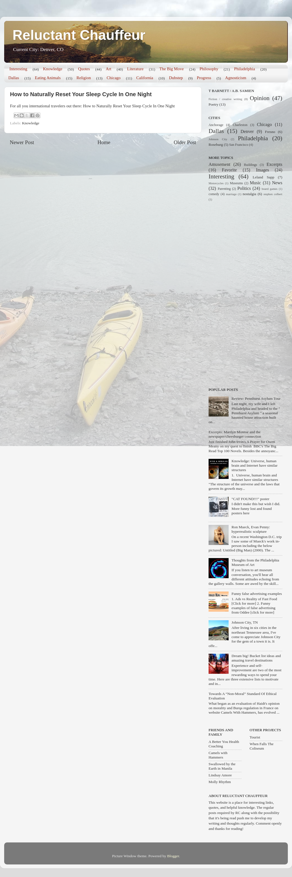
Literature (135, 69)
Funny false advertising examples (256, 594)
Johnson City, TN (244, 622)
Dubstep (176, 78)
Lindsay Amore (220, 775)
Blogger (173, 856)
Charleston (240, 125)
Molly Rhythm (220, 782)
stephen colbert (272, 194)
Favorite (229, 170)
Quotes (84, 69)
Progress (204, 78)
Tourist (255, 737)
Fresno (270, 132)
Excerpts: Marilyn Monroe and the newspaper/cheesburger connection (235, 434)
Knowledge (52, 69)
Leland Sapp (263, 177)
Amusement (219, 164)
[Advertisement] (237, 293)
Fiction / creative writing (225, 99)
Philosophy (208, 69)
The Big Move (171, 69)
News (277, 182)
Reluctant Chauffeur (79, 35)
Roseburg (216, 144)
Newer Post (22, 142)
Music (255, 182)
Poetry (213, 104)
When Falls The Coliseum (262, 746)
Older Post (185, 142)
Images (262, 170)
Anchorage (216, 125)
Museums (236, 183)
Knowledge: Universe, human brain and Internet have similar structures (254, 465)
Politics (244, 188)
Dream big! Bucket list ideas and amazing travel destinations (256, 658)
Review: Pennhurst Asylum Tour (255, 398)
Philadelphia (244, 69)
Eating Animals (48, 78)
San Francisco (238, 145)
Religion (83, 78)
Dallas (13, 78)
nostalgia (249, 194)
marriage (231, 194)
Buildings (250, 165)
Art (108, 69)
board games (270, 188)
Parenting (224, 189)
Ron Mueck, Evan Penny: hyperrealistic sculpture (250, 529)
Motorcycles (216, 183)
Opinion (259, 98)
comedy (214, 194)
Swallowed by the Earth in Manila (222, 766)
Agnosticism (235, 78)
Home (104, 142)
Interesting (18, 69)
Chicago (114, 78)
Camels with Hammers (218, 755)
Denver (247, 131)
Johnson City (218, 139)
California (144, 78)
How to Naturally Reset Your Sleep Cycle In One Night (81, 94)
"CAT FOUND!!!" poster (250, 499)
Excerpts (274, 164)
